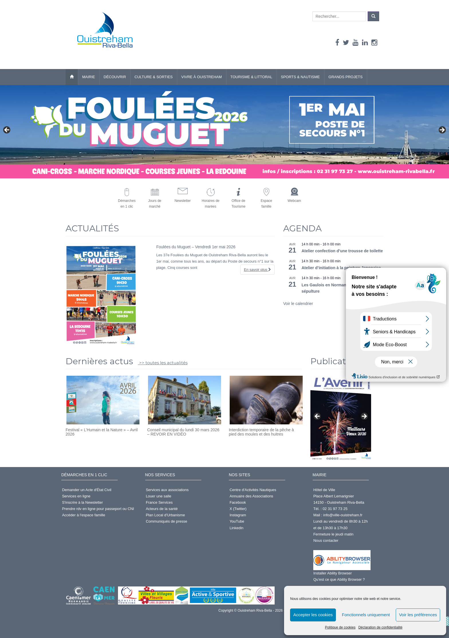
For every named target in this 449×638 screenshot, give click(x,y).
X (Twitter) (238, 509)
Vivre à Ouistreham (201, 77)
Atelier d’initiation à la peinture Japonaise (341, 267)
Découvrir (115, 77)
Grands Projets (345, 77)
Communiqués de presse (166, 521)
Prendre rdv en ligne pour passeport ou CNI (98, 509)
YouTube (237, 521)
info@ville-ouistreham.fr (343, 515)
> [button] (442, 130)
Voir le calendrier (298, 303)
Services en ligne (76, 496)
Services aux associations (167, 490)
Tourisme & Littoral (251, 77)
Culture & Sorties (154, 77)
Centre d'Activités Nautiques (253, 490)
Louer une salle (158, 496)
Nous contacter (325, 540)
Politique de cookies (340, 627)
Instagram (238, 515)
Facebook (238, 502)
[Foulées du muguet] (224, 132)
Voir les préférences (418, 614)
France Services (159, 502)
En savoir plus (257, 269)
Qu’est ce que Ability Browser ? (339, 579)
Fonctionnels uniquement (366, 614)
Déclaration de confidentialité (380, 627)
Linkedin (236, 528)
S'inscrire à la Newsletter (82, 502)
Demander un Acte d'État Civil (86, 490)
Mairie (88, 77)
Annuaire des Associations (251, 496)
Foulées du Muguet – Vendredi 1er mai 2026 (195, 247)
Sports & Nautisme (300, 77)
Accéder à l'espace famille (83, 515)
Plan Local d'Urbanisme (165, 515)
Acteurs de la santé (162, 509)
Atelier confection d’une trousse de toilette (342, 251)
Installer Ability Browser (332, 573)
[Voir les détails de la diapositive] (340, 418)
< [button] (7, 130)
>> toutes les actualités (163, 362)
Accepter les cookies (313, 614)
